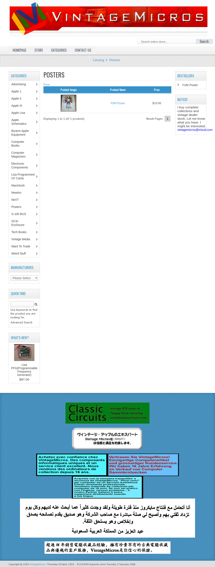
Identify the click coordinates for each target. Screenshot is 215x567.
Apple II (18, 98)
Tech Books (22, 232)
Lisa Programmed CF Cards (23, 176)
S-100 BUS (20, 214)
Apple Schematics (21, 121)
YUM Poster (117, 103)
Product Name (118, 89)
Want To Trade (20, 246)
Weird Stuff (20, 253)
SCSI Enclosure (20, 223)
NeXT (15, 199)
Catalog (98, 60)
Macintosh (20, 185)
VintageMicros (38, 564)
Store (38, 50)
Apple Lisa (21, 112)
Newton (16, 192)
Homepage (19, 50)
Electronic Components (21, 165)
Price (46, 84)
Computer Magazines (21, 154)
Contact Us (83, 50)
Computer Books (18, 143)
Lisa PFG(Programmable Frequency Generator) (24, 370)
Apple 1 (18, 91)
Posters (114, 60)
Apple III (18, 105)
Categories (59, 50)
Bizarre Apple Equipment (20, 132)
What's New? (20, 337)
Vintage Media (22, 239)
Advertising (20, 84)
